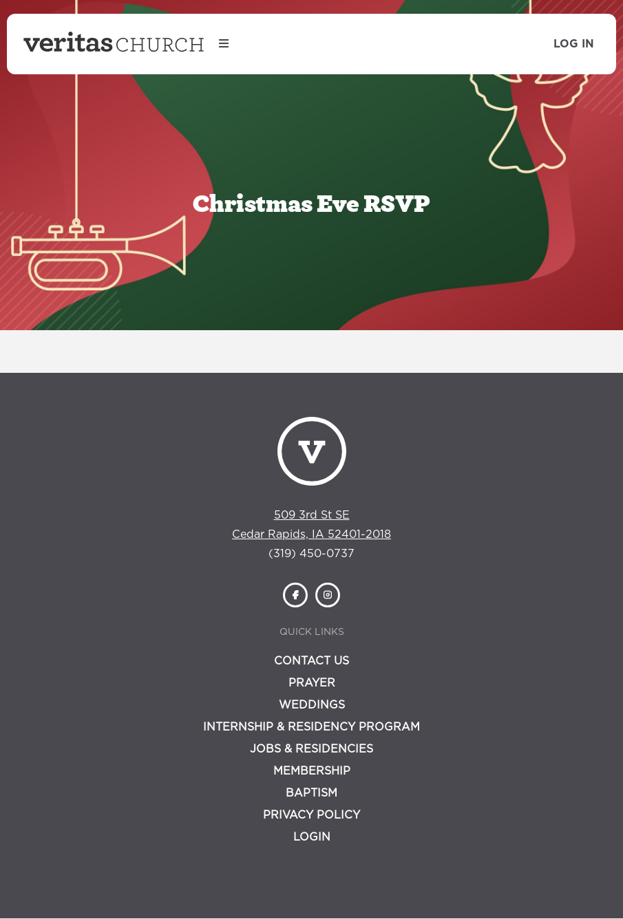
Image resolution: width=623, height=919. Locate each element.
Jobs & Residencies (311, 749)
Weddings (312, 705)
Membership (311, 771)
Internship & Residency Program (311, 727)
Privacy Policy (311, 815)
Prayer (311, 683)
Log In (573, 44)
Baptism (311, 793)
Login (311, 837)
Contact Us (311, 661)
